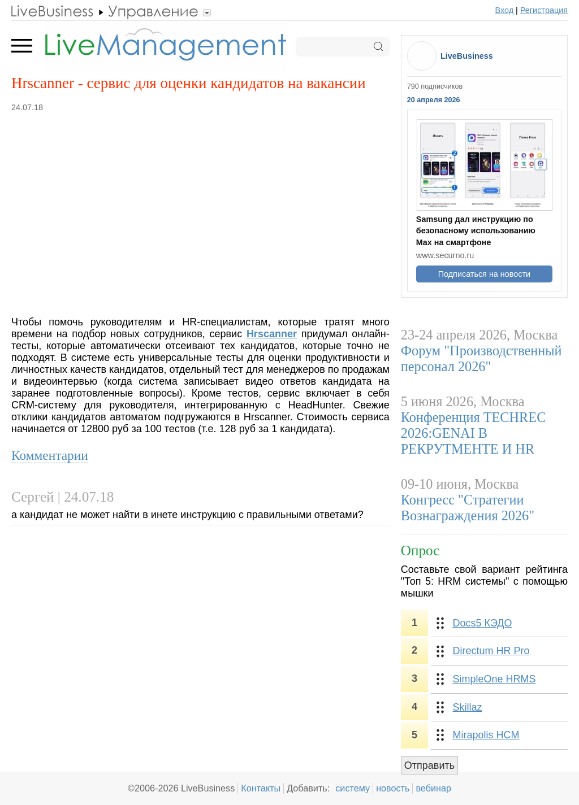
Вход (504, 10)
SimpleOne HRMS (493, 679)
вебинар (433, 788)
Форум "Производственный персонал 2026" (481, 358)
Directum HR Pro (490, 650)
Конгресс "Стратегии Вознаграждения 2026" (467, 507)
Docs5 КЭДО (482, 623)
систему (352, 788)
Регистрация (544, 10)
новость (392, 788)
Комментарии (49, 455)
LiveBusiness (466, 55)
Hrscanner (272, 334)
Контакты (260, 788)
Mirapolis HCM (485, 735)
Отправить (429, 765)
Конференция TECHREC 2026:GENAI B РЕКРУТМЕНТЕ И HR (473, 433)
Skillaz (467, 707)
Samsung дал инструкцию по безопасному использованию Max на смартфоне (475, 230)
